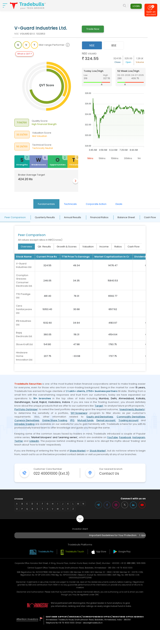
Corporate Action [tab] (96, 204)
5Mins (102, 158)
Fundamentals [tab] (46, 204)
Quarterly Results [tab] (45, 217)
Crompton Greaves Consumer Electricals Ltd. (24, 281)
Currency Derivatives (26, 420)
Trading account (128, 420)
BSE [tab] (113, 45)
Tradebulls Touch (74, 551)
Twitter (18, 441)
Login (136, 6)
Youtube (142, 504)
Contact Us (109, 473)
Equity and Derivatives (100, 416)
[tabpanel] (114, 107)
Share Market (78, 450)
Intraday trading (24, 424)
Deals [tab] (119, 204)
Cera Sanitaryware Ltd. (24, 309)
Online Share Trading (54, 420)
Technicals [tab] (70, 204)
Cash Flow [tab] (134, 246)
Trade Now (92, 29)
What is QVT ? (24, 53)
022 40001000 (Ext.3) (52, 473)
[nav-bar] (5, 5)
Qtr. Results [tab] (44, 246)
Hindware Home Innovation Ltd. (24, 356)
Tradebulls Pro (45, 551)
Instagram (138, 437)
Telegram (98, 504)
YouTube (112, 437)
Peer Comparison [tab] (15, 217)
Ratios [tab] (118, 246)
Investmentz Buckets (132, 409)
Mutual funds (85, 420)
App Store (101, 551)
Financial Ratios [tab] (99, 217)
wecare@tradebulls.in (93, 623)
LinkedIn (34, 441)
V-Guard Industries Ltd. (24, 265)
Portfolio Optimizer (26, 409)
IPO (72, 420)
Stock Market (98, 450)
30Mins (128, 158)
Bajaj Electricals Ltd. (24, 334)
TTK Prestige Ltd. (23, 295)
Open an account (151, 14)
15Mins (114, 158)
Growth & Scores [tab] (67, 246)
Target (99, 405)
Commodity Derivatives (131, 416)
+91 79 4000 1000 (66, 623)
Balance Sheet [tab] (126, 217)
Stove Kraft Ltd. (24, 344)
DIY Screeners (79, 413)
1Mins (90, 158)
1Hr (139, 158)
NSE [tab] (92, 45)
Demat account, (106, 420)
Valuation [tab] (88, 246)
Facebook (125, 437)
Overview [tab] (26, 246)
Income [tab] (104, 246)
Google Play (124, 551)
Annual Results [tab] (72, 217)
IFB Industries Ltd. (23, 322)
